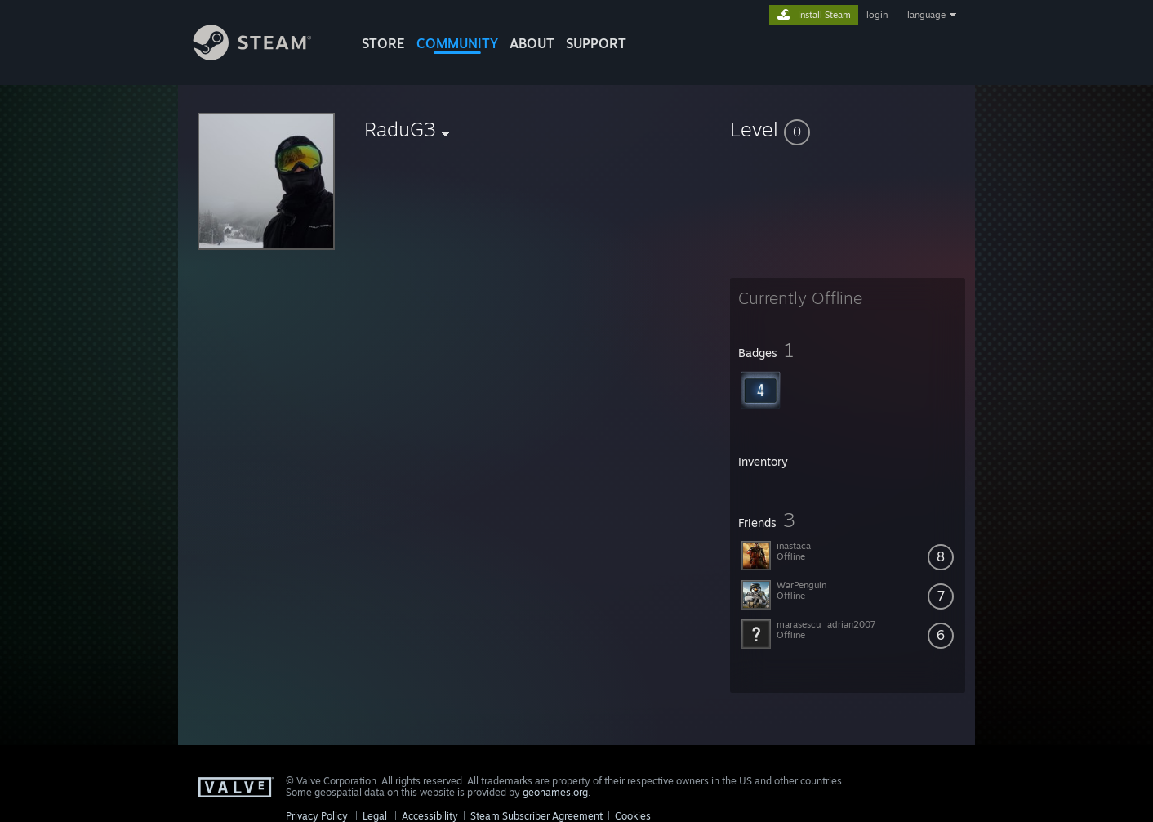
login (877, 14)
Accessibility (430, 816)
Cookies (633, 816)
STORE (383, 43)
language (926, 14)
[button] (847, 129)
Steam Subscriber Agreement (536, 816)
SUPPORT (596, 43)
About (532, 43)
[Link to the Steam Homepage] (264, 56)
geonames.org (555, 792)
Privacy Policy (317, 816)
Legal (375, 816)
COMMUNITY (457, 43)
